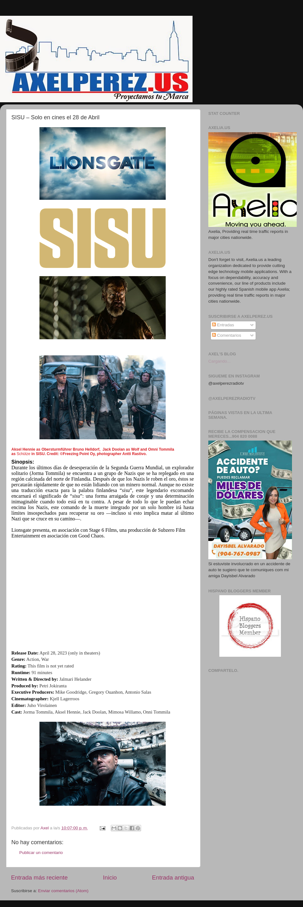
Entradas (223, 325)
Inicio (110, 877)
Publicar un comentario (41, 852)
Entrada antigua (173, 877)
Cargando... (219, 361)
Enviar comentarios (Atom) (63, 890)
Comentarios (226, 335)
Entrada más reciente (39, 877)
